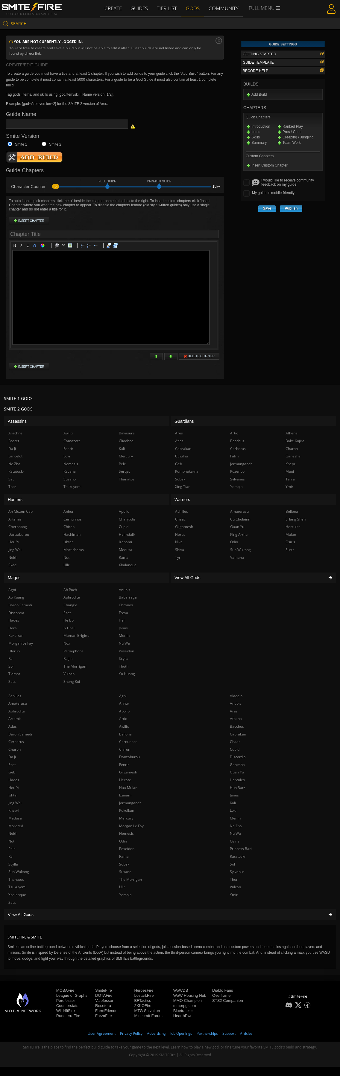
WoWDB (180, 990)
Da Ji (12, 756)
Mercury (126, 818)
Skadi (12, 564)
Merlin (235, 818)
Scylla (13, 864)
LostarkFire (144, 995)
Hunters (15, 499)
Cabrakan (238, 734)
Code (116, 246)
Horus (180, 534)
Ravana (69, 471)
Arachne (15, 433)
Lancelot (15, 456)
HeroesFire (143, 990)
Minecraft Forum (148, 1016)
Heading (35, 246)
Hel (122, 620)
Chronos (126, 605)
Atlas (12, 726)
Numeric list (90, 246)
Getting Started (283, 54)
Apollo (124, 711)
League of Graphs (71, 995)
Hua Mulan (128, 787)
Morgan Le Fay (131, 825)
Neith (12, 833)
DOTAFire (104, 995)
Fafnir (235, 456)
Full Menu (264, 8)
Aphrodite (16, 711)
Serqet (124, 471)
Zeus (12, 902)
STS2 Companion (227, 1000)
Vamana (237, 557)
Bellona (125, 734)
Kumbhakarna (186, 471)
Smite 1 (21, 144)
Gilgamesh (128, 772)
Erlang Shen (296, 519)
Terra (290, 479)
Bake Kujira (295, 440)
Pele (12, 848)
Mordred (15, 825)
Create (113, 8)
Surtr (290, 549)
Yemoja (125, 894)
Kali (233, 802)
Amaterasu (17, 703)
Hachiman (72, 534)
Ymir (234, 894)
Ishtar (13, 795)
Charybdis (127, 519)
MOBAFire (65, 990)
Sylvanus (237, 871)
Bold (15, 246)
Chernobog (17, 526)
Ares (234, 711)
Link (64, 246)
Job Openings (181, 1033)
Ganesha (237, 764)
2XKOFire (142, 1005)
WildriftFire (65, 1010)
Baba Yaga (128, 597)
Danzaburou (129, 756)
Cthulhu (181, 456)
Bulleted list (84, 246)
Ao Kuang (16, 597)
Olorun (14, 651)
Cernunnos (128, 741)
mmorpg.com (184, 1005)
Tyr (177, 557)
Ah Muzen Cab (20, 511)
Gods (193, 8)
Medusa (15, 818)
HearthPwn (182, 1016)
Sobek (124, 864)
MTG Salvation (147, 1010)
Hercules (237, 779)
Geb (11, 772)
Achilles (14, 695)
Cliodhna (126, 440)
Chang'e (70, 605)
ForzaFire (103, 1016)
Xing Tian (182, 486)
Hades (13, 779)
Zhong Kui (71, 681)
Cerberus (16, 741)
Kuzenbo (237, 471)
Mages (14, 577)
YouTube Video (57, 246)
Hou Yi (13, 787)
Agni (123, 695)
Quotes (110, 246)
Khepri (13, 810)
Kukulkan (126, 810)
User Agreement (102, 1033)
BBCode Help (283, 70)
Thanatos (16, 879)
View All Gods (170, 914)
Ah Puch (70, 589)
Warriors (182, 499)
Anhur (124, 703)
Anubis (235, 703)
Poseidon (126, 848)
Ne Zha (236, 825)
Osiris (234, 841)
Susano (125, 871)
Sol (232, 864)
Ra (10, 856)
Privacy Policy (131, 1033)
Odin (123, 841)
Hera (12, 628)
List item (97, 246)
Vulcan (235, 886)
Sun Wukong (18, 871)
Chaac (235, 741)
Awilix (124, 726)
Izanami (125, 795)
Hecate (125, 779)
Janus (234, 795)
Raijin (67, 658)
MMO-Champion (187, 1000)
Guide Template (283, 62)
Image (71, 246)
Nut (11, 841)
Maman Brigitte (76, 635)
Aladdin (236, 695)
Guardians (184, 421)
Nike (179, 541)
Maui (290, 471)
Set (11, 479)
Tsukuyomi (17, 886)
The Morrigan (130, 879)
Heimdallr (127, 534)
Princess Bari (241, 848)
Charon (14, 749)
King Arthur (239, 534)
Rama (124, 856)
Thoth (123, 666)
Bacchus (237, 726)
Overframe (221, 995)
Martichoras (73, 549)
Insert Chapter (29, 220)
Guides (139, 8)
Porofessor (65, 1000)
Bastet (13, 440)
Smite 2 (55, 144)
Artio (123, 718)
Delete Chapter (199, 356)
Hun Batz (237, 787)
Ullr (122, 886)
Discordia (238, 756)
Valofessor (104, 1000)
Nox (66, 643)
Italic (22, 246)
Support (229, 1033)
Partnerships (207, 1033)
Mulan (291, 534)
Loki (233, 810)
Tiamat (14, 673)
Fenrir (124, 764)
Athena (236, 718)
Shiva (179, 549)
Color (43, 246)
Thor (234, 879)
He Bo (68, 620)
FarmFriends (106, 1010)
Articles (246, 1033)
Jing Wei (15, 802)
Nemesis (126, 833)
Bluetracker (183, 1010)
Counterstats (67, 1005)
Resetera (103, 1005)
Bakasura (127, 433)
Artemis (15, 718)
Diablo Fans (222, 990)
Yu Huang (127, 673)
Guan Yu (237, 772)
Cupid (234, 749)
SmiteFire (103, 990)
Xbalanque (17, 894)
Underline (28, 246)
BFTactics (142, 1000)
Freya (123, 612)
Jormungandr (130, 802)
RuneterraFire (68, 1016)
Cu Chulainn (240, 519)
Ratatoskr (238, 856)
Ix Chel (69, 628)
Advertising (156, 1033)
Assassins (17, 421)
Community (224, 8)
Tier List (167, 8)
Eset (12, 764)
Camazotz (71, 440)
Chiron (124, 749)
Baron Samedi (20, 734)
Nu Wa (235, 833)
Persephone (73, 651)
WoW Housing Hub (189, 995)
